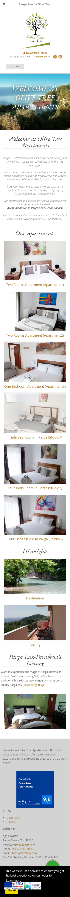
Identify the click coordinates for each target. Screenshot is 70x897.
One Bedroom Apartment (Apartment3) (35, 386)
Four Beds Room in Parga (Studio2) (35, 488)
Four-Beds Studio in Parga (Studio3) (35, 539)
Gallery (35, 644)
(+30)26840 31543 (41, 56)
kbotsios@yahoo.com (24, 853)
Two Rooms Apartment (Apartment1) (35, 284)
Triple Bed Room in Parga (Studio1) (35, 437)
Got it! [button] (12, 890)
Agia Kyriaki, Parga (37, 53)
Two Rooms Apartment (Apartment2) (35, 335)
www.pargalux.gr (34, 685)
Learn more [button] (13, 880)
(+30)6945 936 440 (24, 844)
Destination (35, 598)
